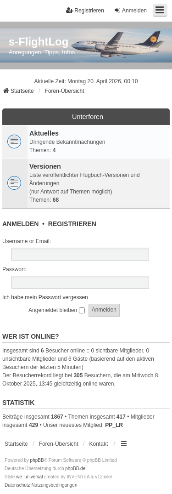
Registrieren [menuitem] (85, 10)
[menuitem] (17, 485)
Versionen (45, 166)
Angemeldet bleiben (56, 310)
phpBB (37, 460)
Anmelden (20, 223)
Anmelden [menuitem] (130, 10)
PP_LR (114, 425)
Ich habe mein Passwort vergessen (45, 297)
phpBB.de (75, 468)
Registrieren (72, 223)
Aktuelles (44, 133)
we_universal (29, 476)
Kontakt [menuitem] (98, 444)
